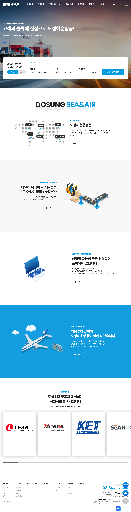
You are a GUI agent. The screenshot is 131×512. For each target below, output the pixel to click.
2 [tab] (7, 42)
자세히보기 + (45, 208)
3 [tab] (9, 42)
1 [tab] (5, 42)
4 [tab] (11, 42)
